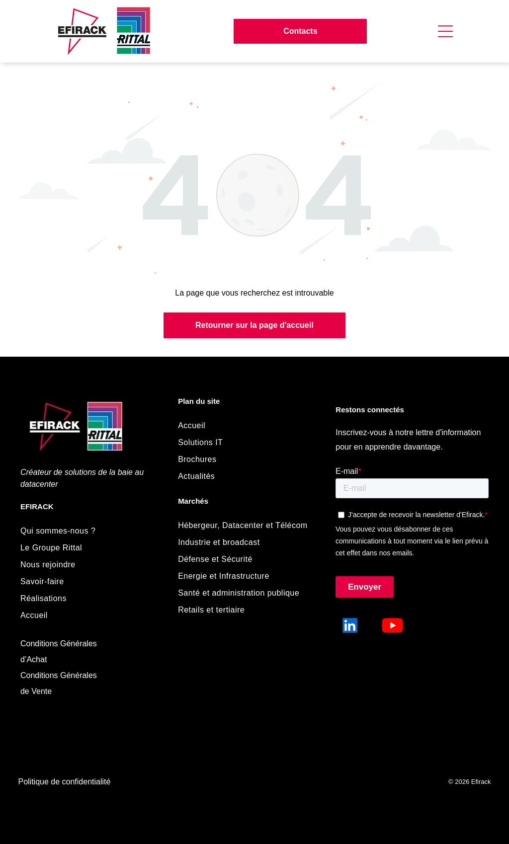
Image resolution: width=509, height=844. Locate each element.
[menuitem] (89, 531)
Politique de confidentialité (64, 781)
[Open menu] (445, 31)
